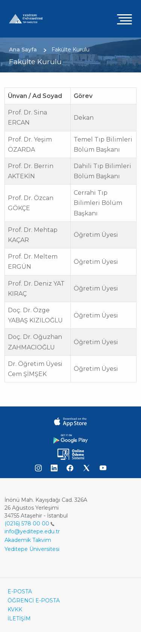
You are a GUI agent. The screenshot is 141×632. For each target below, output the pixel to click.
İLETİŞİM (19, 618)
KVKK (15, 609)
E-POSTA (20, 591)
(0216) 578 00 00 (30, 523)
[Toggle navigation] (124, 19)
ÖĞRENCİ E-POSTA (34, 600)
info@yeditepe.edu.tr (32, 531)
